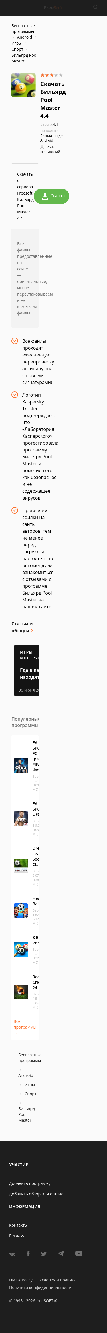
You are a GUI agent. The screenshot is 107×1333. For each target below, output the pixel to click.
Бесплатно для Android (52, 138)
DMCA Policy (21, 1280)
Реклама (17, 1235)
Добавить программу (30, 1183)
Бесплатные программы (23, 28)
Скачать (54, 196)
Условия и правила (57, 1280)
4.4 (49, 124)
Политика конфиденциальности (40, 1287)
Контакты (18, 1225)
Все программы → (25, 1027)
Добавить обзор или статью (36, 1194)
